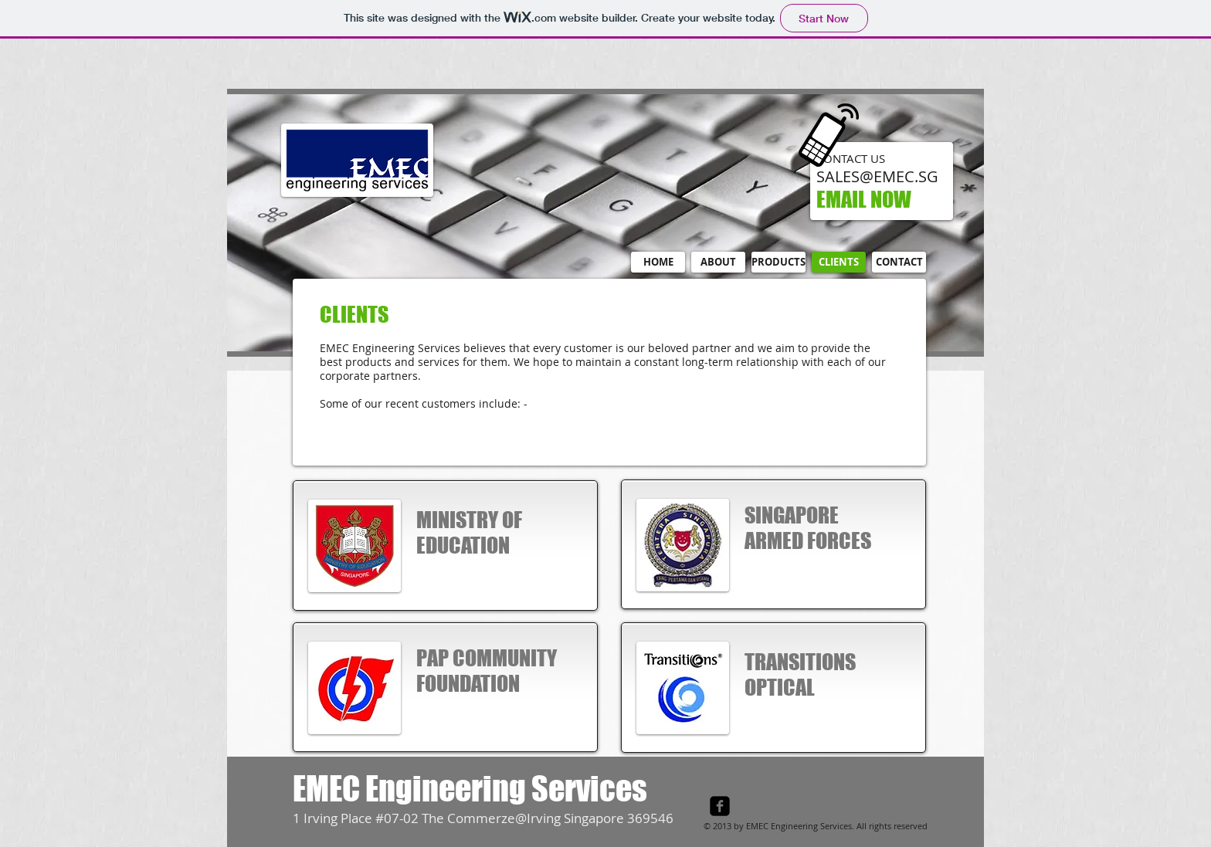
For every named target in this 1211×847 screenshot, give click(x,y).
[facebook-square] (720, 806)
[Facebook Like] (833, 811)
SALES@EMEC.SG (877, 176)
